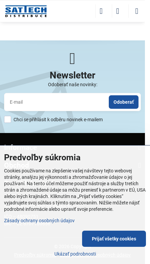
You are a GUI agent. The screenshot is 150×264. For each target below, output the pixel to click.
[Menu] (137, 11)
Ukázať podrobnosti (75, 254)
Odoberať (124, 102)
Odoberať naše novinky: (72, 84)
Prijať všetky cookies (114, 238)
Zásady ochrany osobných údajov (39, 220)
